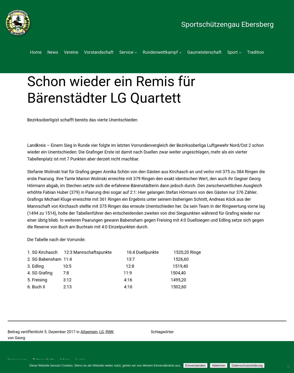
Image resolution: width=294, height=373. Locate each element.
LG (101, 332)
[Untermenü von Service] (135, 52)
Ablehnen (218, 365)
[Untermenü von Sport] (240, 52)
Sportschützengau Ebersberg (227, 24)
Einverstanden (195, 365)
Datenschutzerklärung (247, 365)
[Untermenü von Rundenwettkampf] (180, 52)
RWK (109, 332)
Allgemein (89, 332)
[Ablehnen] (288, 366)
